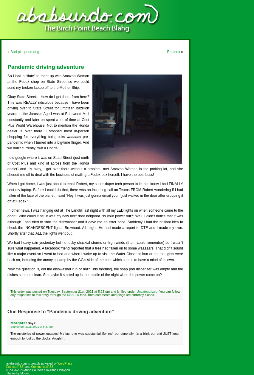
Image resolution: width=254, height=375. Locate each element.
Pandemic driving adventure (45, 67)
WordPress (65, 363)
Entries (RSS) (15, 366)
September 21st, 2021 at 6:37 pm (31, 326)
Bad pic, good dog (24, 52)
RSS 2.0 (73, 295)
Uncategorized (147, 291)
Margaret (18, 323)
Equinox (173, 52)
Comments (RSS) (42, 366)
